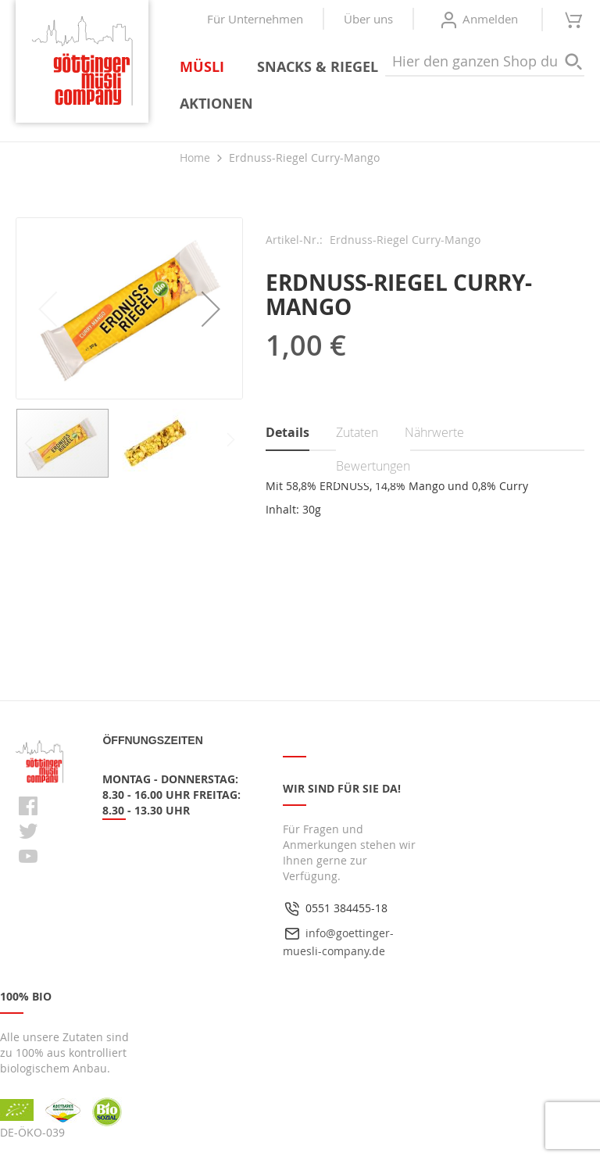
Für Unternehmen (255, 19)
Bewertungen (373, 465)
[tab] (301, 433)
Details (287, 432)
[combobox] (484, 62)
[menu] (382, 85)
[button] (211, 308)
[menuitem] (205, 66)
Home (195, 157)
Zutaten (357, 432)
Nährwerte (434, 432)
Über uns (368, 19)
